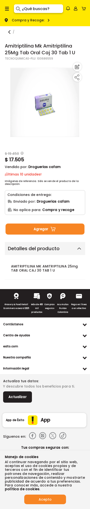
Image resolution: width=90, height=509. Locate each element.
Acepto (45, 499)
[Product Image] (44, 102)
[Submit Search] (18, 8)
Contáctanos (13, 324)
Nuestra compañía (17, 357)
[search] (42, 8)
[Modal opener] (21, 153)
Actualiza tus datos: (21, 381)
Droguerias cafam (44, 166)
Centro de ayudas (16, 335)
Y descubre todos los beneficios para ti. (39, 386)
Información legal (16, 368)
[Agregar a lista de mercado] (76, 66)
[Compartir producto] (76, 77)
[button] (68, 8)
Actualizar (17, 396)
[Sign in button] (76, 8)
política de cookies (22, 489)
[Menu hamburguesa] (7, 8)
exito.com (10, 346)
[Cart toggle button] (85, 8)
